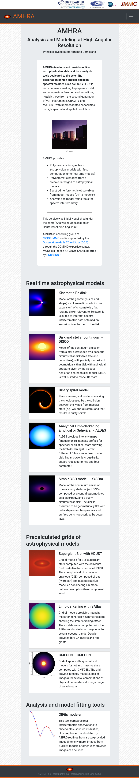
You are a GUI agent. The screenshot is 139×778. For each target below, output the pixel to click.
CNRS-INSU (53, 255)
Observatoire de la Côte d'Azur (86, 774)
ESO (71, 151)
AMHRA (19, 16)
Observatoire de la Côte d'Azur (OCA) (65, 242)
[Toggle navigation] (131, 16)
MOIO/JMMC (51, 238)
